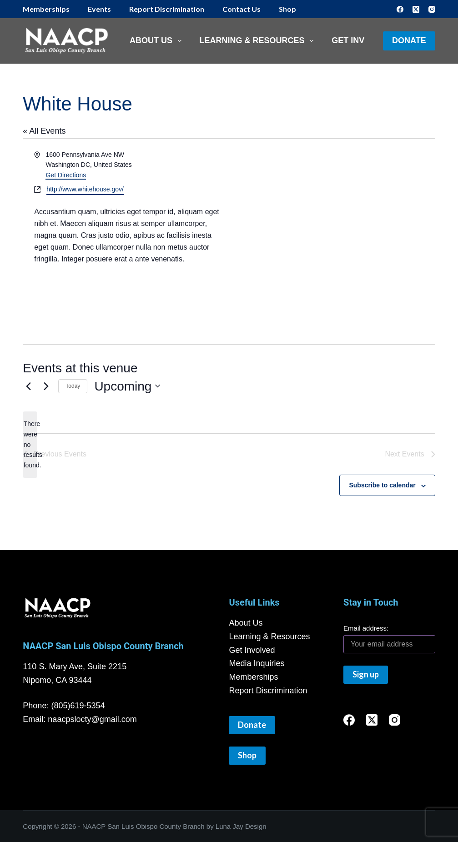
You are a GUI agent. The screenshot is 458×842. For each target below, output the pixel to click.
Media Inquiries (256, 663)
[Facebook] (400, 9)
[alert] (30, 444)
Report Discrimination (166, 9)
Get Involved (252, 650)
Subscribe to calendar (382, 485)
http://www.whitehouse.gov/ (85, 189)
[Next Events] (45, 386)
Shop (287, 9)
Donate (409, 40)
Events (99, 9)
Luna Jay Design (241, 826)
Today (72, 386)
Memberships (46, 9)
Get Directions (65, 175)
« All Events (44, 130)
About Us (157, 40)
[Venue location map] (136, 299)
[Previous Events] (28, 386)
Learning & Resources (258, 40)
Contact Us (241, 9)
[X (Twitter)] (416, 9)
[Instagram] (431, 9)
